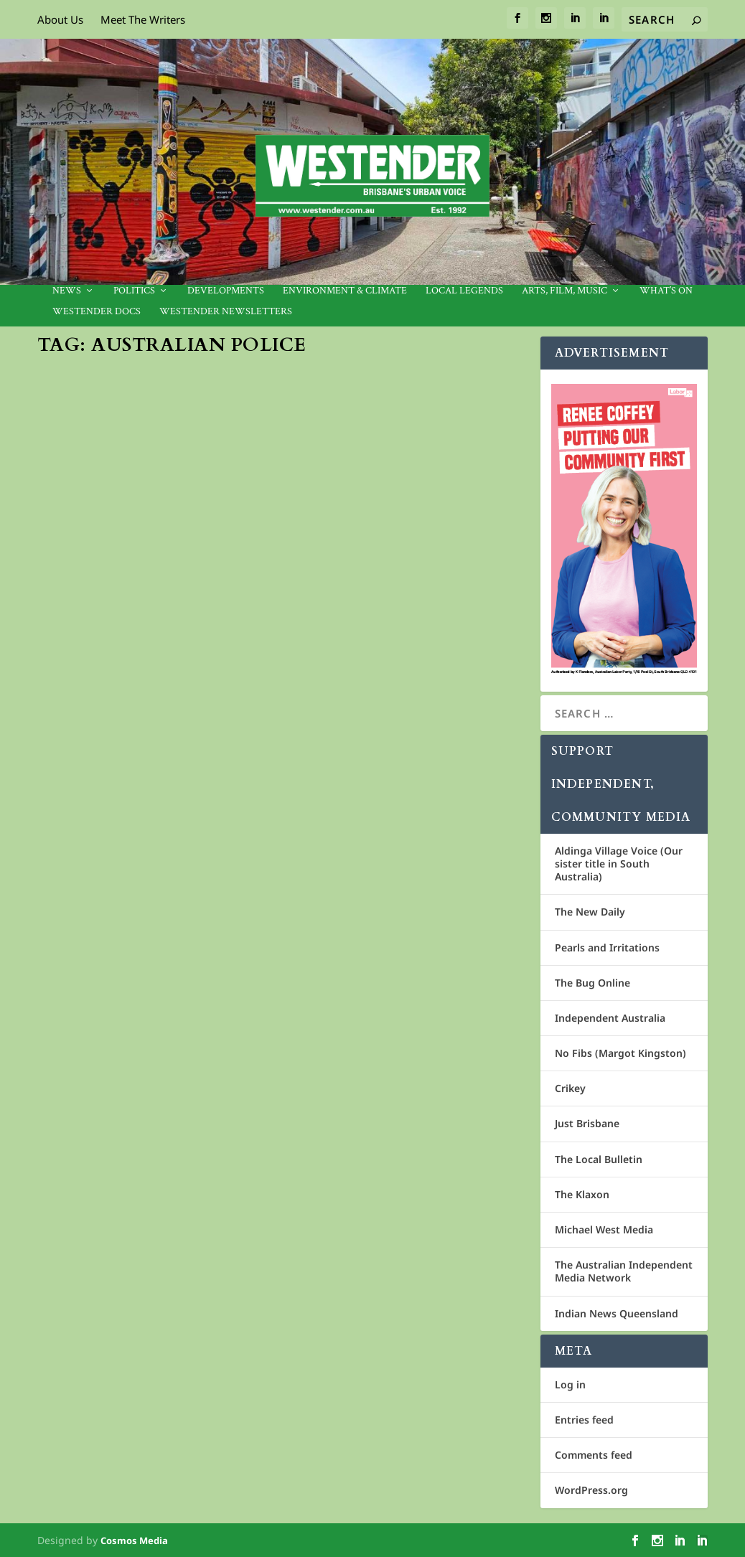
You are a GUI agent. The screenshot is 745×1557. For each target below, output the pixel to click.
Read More (91, 707)
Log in (570, 1384)
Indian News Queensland (616, 1313)
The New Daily (590, 911)
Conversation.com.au (105, 597)
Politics (134, 291)
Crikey (570, 1088)
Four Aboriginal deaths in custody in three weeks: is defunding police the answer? (150, 552)
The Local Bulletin (598, 1159)
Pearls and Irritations (607, 947)
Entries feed (584, 1419)
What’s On (666, 291)
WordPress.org (591, 1490)
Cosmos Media (134, 1540)
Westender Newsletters (225, 312)
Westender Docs (96, 312)
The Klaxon (582, 1194)
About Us (60, 19)
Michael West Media (604, 1229)
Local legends (464, 291)
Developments (225, 291)
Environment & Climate (345, 291)
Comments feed (593, 1455)
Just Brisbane (587, 1123)
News (66, 291)
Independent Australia (610, 1018)
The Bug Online (592, 982)
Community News (123, 612)
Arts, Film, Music (564, 291)
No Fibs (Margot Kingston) (620, 1053)
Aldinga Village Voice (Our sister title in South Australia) (619, 863)
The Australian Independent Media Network (624, 1271)
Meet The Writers (142, 19)
